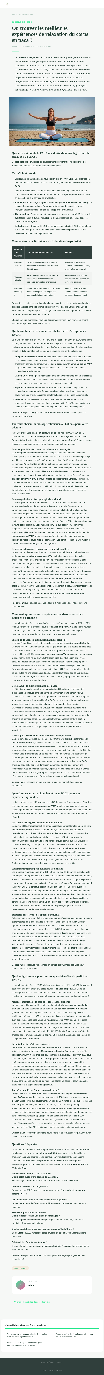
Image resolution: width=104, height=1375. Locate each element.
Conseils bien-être (26, 15)
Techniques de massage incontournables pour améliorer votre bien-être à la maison (24, 1343)
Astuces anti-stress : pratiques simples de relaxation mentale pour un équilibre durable (27, 1335)
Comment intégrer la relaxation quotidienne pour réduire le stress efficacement (74, 1335)
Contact (60, 1362)
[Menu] (96, 4)
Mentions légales (47, 1362)
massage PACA (26, 89)
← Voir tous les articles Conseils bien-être (31, 1302)
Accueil (14, 15)
